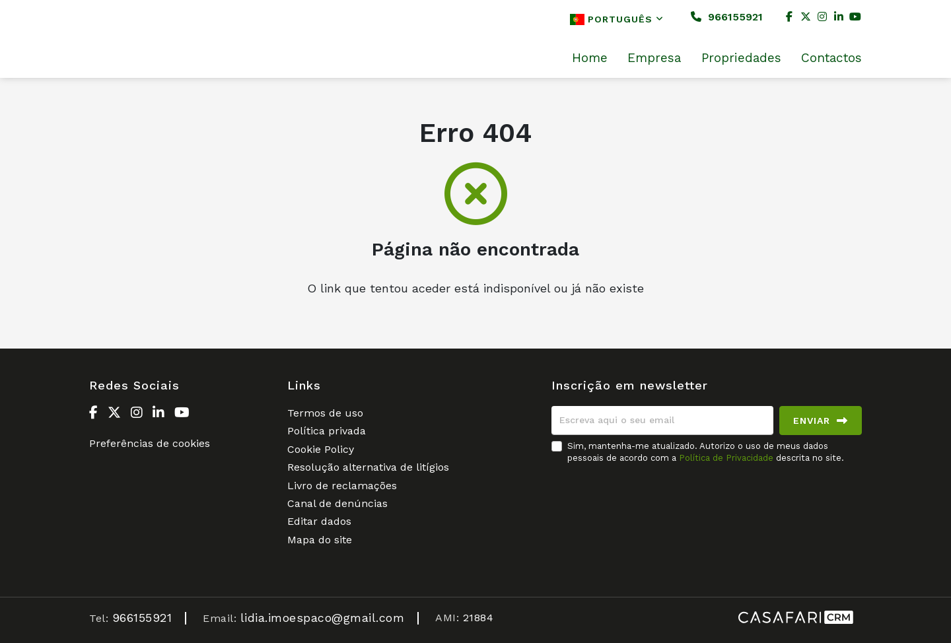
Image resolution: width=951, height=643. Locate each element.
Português (617, 19)
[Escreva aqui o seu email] (662, 420)
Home (590, 58)
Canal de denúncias (337, 503)
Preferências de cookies (149, 443)
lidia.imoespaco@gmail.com (322, 618)
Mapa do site (319, 539)
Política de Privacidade (727, 458)
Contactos (831, 58)
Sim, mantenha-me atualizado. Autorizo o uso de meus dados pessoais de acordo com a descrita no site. (705, 452)
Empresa (654, 58)
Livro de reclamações (342, 485)
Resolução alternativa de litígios (368, 467)
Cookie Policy (320, 449)
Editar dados (319, 521)
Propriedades (741, 58)
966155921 (727, 17)
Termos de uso (325, 413)
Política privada (326, 430)
